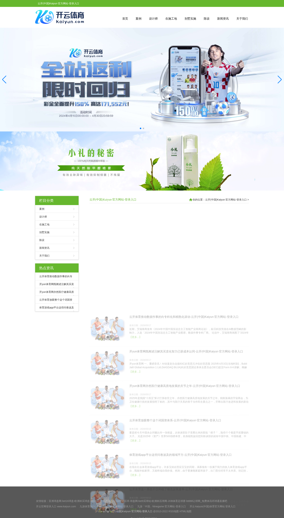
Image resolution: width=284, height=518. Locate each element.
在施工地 (171, 18)
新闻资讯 (223, 18)
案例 (138, 18)
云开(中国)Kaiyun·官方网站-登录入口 (112, 199)
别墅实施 (190, 18)
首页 (125, 18)
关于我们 (242, 18)
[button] (279, 80)
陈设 (207, 18)
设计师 (153, 18)
